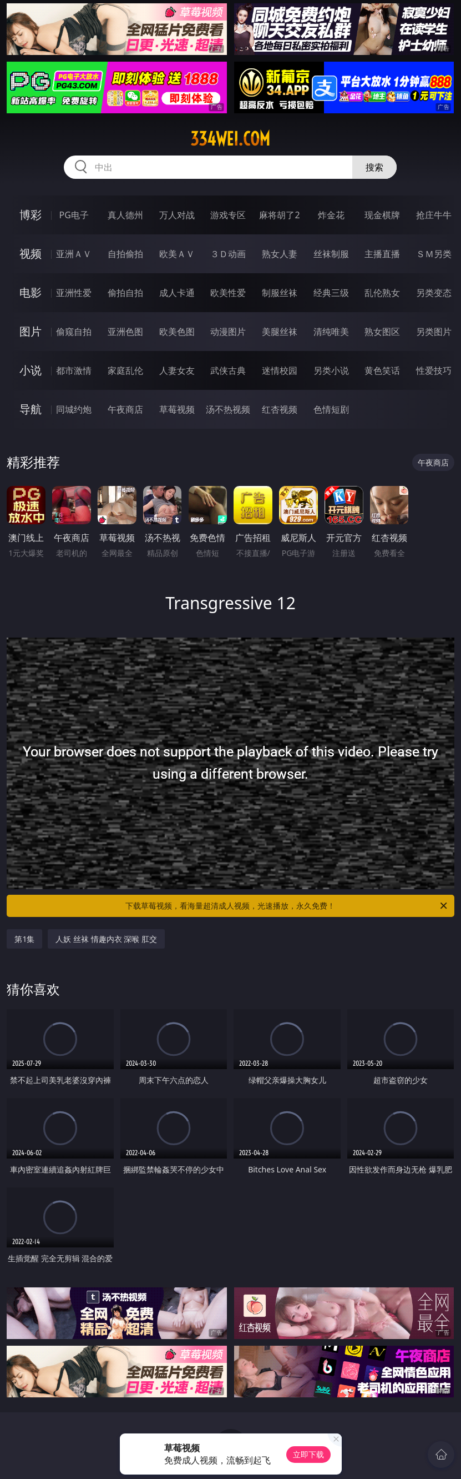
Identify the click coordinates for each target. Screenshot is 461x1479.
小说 (30, 370)
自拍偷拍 (125, 254)
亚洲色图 (125, 331)
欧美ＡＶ (177, 254)
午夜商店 (125, 409)
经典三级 (331, 293)
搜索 (374, 167)
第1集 (24, 939)
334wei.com (230, 139)
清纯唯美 (331, 331)
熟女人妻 (279, 254)
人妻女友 (177, 370)
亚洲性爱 (74, 293)
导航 (30, 409)
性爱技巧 (434, 370)
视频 (30, 253)
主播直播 (382, 254)
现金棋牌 (382, 215)
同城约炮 (74, 409)
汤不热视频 (228, 409)
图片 (30, 331)
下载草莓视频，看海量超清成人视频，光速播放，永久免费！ (286, 906)
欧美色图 (177, 331)
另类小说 (331, 370)
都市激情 (74, 370)
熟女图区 (382, 331)
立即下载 (308, 1454)
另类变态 (434, 293)
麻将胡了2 (279, 215)
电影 (30, 292)
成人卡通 (177, 293)
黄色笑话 (382, 370)
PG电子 (74, 215)
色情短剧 (331, 409)
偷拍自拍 (125, 293)
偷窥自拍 (74, 331)
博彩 (30, 214)
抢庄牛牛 (434, 215)
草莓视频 (177, 409)
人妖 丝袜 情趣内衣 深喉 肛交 (106, 939)
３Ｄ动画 (228, 254)
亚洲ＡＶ (74, 254)
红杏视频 (279, 409)
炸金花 (331, 215)
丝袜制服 (331, 254)
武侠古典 (228, 370)
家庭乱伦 (125, 370)
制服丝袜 (279, 293)
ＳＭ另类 (434, 254)
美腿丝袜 (279, 331)
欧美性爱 (228, 293)
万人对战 (177, 215)
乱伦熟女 (382, 293)
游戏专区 (228, 215)
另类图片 (434, 331)
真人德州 (125, 215)
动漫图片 (228, 331)
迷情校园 (279, 370)
